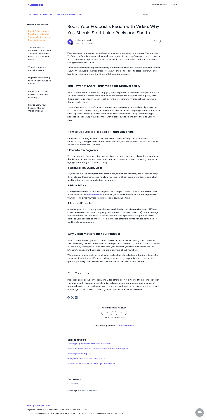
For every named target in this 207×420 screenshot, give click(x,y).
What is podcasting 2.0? (79, 353)
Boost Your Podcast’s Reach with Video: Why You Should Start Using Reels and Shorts (39, 35)
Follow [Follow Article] (155, 41)
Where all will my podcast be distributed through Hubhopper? (97, 348)
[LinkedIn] (76, 297)
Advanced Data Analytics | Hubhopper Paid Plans (91, 363)
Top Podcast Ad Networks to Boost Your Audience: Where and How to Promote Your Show (39, 53)
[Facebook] (68, 297)
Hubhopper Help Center (37, 15)
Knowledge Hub (57, 15)
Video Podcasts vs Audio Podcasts (37, 69)
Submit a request (160, 4)
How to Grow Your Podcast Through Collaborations (37, 107)
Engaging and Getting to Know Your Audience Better (39, 80)
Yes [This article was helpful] (107, 313)
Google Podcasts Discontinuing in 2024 (86, 358)
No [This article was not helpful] (121, 313)
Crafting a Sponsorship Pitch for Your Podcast (89, 343)
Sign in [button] (174, 4)
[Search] (158, 14)
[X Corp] (72, 297)
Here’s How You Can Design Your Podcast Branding (38, 94)
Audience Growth (74, 15)
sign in (76, 390)
